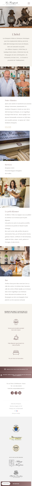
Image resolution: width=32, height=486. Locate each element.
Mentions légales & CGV (16, 406)
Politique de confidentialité (16, 408)
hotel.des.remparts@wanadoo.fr (16, 388)
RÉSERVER (16, 484)
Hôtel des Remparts (16, 403)
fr (15, 411)
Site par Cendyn (16, 413)
